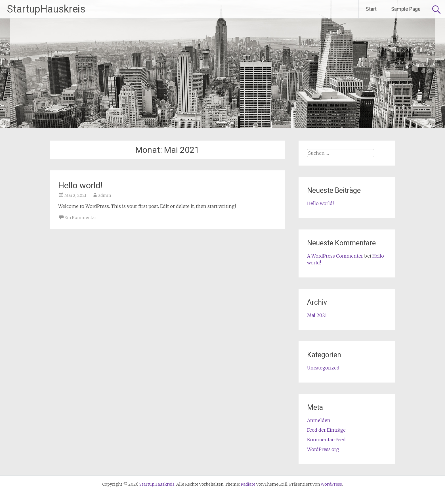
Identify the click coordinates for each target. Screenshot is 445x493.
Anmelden (318, 420)
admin (104, 195)
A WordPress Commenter (335, 256)
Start (371, 9)
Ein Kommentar (80, 217)
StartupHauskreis (46, 9)
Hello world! (80, 185)
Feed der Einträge (326, 430)
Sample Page (406, 9)
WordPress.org (323, 449)
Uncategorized (323, 368)
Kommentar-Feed (326, 439)
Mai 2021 (317, 315)
